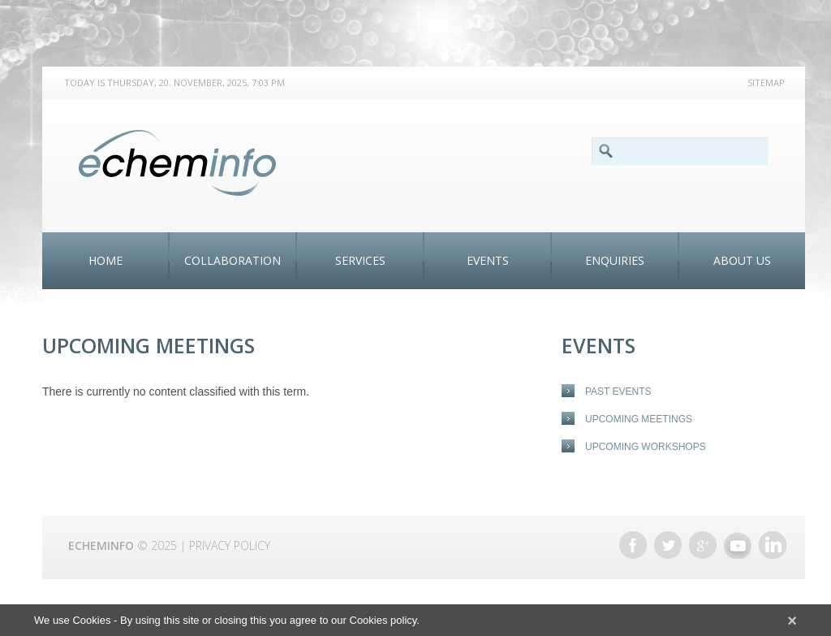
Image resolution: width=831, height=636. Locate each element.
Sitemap (766, 82)
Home (105, 260)
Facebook (633, 545)
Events (488, 260)
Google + (703, 545)
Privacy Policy (229, 545)
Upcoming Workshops (645, 446)
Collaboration (232, 260)
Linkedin (772, 545)
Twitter (668, 545)
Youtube (737, 545)
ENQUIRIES (614, 260)
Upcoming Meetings (638, 419)
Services (360, 260)
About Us (742, 260)
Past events (618, 391)
